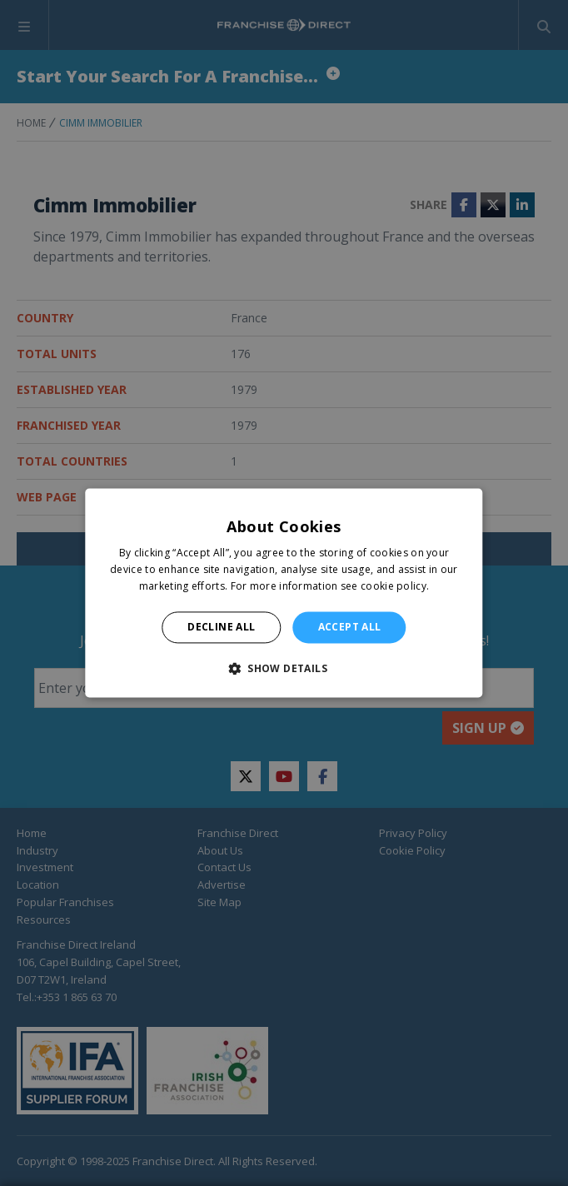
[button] (284, 668)
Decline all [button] (221, 627)
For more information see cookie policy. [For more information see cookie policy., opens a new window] (330, 586)
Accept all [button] (349, 627)
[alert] (284, 593)
